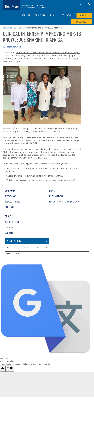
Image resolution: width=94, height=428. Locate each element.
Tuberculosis (10, 196)
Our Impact (9, 227)
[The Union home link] (24, 5)
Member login (14, 241)
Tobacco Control (12, 201)
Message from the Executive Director (65, 201)
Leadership (9, 232)
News (10, 28)
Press (15, 247)
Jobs (7, 247)
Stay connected (81, 21)
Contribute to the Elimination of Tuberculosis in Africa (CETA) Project (47, 52)
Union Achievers (56, 196)
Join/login (84, 15)
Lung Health (10, 207)
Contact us (27, 247)
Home (5, 28)
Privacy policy (42, 247)
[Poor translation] (10, 369)
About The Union (12, 222)
